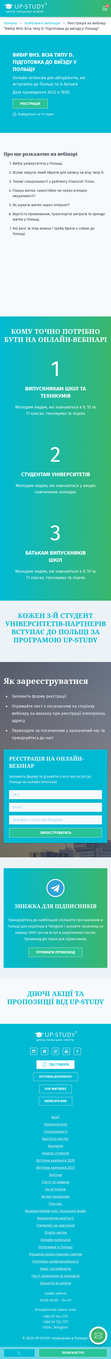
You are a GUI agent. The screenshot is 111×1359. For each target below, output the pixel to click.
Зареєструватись (55, 833)
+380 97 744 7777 (55, 1316)
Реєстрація (30, 104)
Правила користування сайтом (55, 1254)
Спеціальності (56, 1131)
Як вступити (55, 1189)
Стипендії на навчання (55, 1225)
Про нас (55, 1204)
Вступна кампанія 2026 (55, 1160)
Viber (47, 1327)
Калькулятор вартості (55, 1218)
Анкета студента (55, 1153)
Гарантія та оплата (55, 1283)
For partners (55, 1089)
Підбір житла (55, 1232)
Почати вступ (73, 1353)
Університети (55, 1124)
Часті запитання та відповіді (55, 1276)
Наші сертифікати (55, 1269)
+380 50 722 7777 (55, 1322)
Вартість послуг (55, 1139)
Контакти (55, 1146)
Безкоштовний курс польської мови (55, 1211)
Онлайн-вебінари (56, 1240)
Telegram (60, 1327)
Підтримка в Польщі (55, 1247)
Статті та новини (55, 1182)
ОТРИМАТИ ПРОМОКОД (55, 952)
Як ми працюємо (55, 1196)
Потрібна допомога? (55, 1077)
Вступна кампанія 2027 (55, 1167)
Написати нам (55, 1101)
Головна (11, 23)
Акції (55, 1117)
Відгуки (55, 1175)
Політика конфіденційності (55, 1261)
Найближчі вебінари (42, 23)
